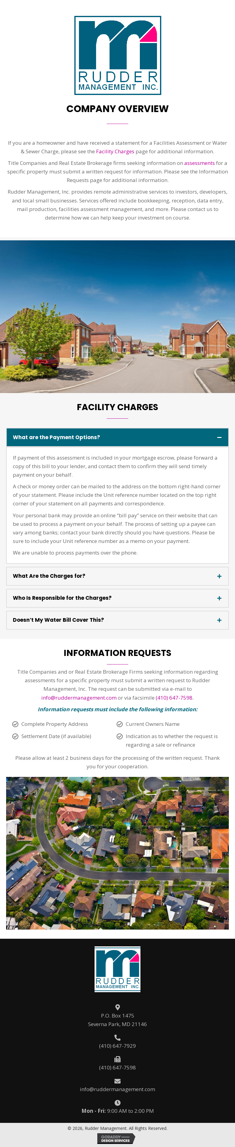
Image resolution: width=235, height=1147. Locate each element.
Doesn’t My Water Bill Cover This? (58, 620)
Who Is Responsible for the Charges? (62, 598)
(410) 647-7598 (174, 697)
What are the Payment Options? (56, 437)
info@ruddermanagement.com (79, 697)
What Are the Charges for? (49, 576)
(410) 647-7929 (117, 1045)
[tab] (117, 437)
